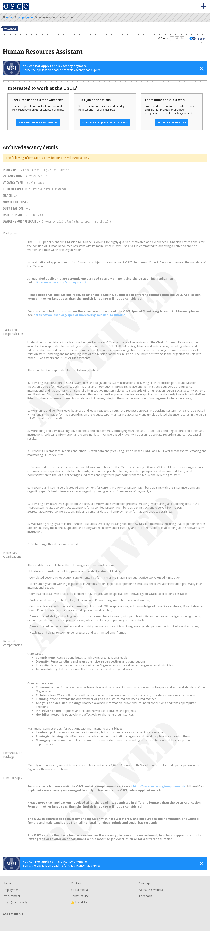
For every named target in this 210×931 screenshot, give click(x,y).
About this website (151, 890)
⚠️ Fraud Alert (80, 902)
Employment (26, 17)
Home (10, 17)
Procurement (11, 896)
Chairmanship (105, 920)
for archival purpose (69, 158)
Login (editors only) (16, 902)
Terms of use (80, 896)
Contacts (77, 883)
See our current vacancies (38, 122)
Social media (79, 890)
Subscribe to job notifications (105, 122)
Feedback (145, 896)
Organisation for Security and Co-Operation (16, 6)
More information (172, 122)
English (201, 38)
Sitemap (144, 883)
